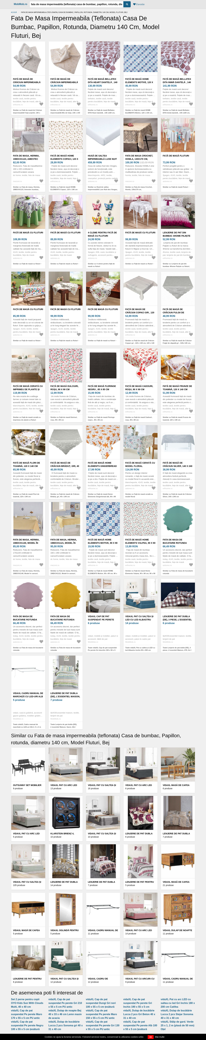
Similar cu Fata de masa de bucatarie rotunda (178, 572)
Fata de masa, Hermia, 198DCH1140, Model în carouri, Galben (26, 542)
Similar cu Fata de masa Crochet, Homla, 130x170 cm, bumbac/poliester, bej (138, 189)
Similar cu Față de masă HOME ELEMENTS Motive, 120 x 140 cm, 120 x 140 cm (139, 112)
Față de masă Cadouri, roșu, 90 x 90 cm (139, 388)
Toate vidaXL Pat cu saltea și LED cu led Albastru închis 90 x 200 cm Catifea (140, 650)
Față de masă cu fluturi (28, 232)
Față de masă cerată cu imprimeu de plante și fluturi (28, 389)
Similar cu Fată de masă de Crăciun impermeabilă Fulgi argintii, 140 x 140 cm (27, 112)
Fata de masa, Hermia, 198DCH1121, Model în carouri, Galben (64, 542)
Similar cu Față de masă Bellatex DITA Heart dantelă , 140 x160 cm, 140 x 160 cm (101, 112)
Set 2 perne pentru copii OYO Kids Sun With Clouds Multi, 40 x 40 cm (27, 1003)
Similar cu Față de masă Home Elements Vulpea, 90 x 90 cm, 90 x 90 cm (140, 573)
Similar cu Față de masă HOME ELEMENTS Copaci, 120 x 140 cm (64, 188)
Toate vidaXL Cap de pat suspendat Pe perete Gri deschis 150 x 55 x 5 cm (102, 650)
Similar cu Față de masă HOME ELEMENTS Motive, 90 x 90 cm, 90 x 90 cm (102, 573)
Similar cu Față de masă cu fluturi (26, 264)
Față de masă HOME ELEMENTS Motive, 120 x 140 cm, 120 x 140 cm (139, 82)
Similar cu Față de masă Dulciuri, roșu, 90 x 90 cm (64, 418)
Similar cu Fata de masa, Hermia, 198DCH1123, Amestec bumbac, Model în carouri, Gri (26, 189)
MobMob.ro (20, 4)
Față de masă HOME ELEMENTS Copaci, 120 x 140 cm (64, 159)
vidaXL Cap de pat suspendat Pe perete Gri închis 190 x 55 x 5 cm (137, 1003)
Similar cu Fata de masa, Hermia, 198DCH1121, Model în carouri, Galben (64, 573)
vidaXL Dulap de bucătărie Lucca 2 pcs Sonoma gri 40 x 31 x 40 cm (65, 1025)
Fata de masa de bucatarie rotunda (175, 541)
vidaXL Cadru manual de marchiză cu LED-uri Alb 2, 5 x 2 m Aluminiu (28, 696)
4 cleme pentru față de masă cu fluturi (102, 234)
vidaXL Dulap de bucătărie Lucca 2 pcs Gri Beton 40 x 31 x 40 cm (139, 1014)
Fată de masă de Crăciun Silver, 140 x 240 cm (177, 466)
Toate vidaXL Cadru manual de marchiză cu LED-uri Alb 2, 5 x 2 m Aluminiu (27, 726)
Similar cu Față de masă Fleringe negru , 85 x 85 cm (101, 418)
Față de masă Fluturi (176, 155)
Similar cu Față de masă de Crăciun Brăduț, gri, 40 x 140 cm (65, 495)
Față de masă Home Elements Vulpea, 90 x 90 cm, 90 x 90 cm (140, 542)
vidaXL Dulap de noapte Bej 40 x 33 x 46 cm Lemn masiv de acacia (65, 1014)
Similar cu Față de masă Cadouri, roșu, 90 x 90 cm (138, 418)
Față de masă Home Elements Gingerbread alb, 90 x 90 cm (102, 466)
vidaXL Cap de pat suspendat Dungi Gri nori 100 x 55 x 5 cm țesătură (101, 1003)
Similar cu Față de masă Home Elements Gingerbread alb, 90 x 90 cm (102, 496)
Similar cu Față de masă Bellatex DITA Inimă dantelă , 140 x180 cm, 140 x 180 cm (176, 112)
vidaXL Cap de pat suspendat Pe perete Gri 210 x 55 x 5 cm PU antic (65, 1003)
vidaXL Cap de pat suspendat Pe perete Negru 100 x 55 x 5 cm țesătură (27, 1025)
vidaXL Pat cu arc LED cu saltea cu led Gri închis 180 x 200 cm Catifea (178, 1003)
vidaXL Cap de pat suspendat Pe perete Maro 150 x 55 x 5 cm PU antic (101, 1014)
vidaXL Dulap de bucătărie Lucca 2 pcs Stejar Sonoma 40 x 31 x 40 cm (177, 1014)
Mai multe (160, 1037)
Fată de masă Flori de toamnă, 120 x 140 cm (26, 464)
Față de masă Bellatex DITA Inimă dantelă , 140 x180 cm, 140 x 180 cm (177, 82)
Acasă (14, 12)
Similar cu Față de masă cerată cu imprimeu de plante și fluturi (27, 418)
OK (150, 1037)
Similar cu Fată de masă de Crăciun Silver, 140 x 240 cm (177, 495)
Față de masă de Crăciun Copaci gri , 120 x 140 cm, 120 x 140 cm (139, 312)
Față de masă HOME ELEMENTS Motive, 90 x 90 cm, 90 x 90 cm (103, 542)
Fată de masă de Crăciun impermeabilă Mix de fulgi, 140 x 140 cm (65, 82)
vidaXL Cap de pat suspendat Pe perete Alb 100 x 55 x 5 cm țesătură (140, 1025)
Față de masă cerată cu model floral (140, 464)
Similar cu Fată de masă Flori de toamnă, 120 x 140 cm (26, 495)
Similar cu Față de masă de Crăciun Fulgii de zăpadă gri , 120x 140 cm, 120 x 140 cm (177, 343)
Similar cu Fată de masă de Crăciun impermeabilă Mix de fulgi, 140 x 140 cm (65, 112)
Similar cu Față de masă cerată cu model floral (139, 495)
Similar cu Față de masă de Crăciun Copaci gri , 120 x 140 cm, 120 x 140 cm (139, 343)
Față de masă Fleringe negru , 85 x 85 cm (102, 388)
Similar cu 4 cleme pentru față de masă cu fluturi (101, 265)
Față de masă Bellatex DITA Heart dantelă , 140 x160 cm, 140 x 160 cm (102, 82)
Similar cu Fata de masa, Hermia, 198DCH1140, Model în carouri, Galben (26, 573)
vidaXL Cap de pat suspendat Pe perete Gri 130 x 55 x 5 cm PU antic (102, 1025)
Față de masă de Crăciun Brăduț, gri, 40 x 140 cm (65, 466)
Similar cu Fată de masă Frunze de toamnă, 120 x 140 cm (177, 418)
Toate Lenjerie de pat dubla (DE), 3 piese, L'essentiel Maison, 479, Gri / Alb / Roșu (177, 650)
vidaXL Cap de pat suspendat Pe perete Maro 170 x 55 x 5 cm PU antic (26, 1014)
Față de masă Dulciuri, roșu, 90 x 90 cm (65, 388)
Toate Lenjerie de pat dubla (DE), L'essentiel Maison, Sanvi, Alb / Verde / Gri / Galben (64, 726)
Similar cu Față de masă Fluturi (175, 187)
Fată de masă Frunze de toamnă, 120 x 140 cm (177, 388)
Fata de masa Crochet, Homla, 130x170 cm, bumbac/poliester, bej (139, 159)
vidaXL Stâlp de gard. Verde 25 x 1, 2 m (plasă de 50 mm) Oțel (177, 1025)
